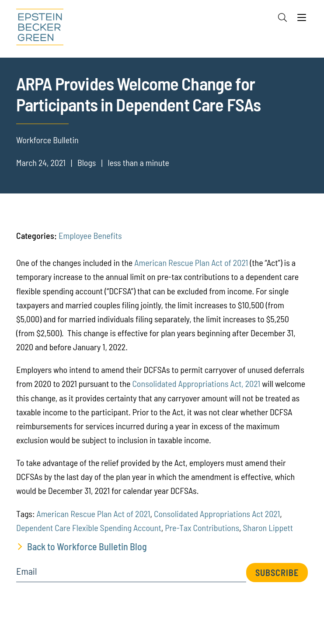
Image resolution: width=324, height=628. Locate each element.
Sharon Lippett (268, 527)
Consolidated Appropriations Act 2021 (217, 513)
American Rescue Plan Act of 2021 (191, 262)
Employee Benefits (90, 235)
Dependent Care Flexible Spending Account (88, 527)
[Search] (282, 17)
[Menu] (302, 19)
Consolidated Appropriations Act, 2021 (196, 383)
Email (26, 571)
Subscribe (277, 572)
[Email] (131, 574)
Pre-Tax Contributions (202, 527)
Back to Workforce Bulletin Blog (87, 546)
